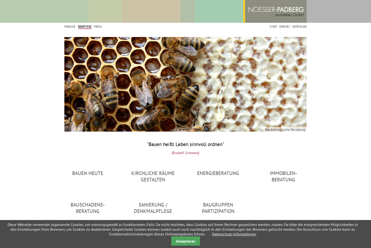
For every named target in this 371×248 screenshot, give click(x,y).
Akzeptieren (185, 241)
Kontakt (284, 26)
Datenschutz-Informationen (234, 234)
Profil (98, 26)
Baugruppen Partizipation (218, 208)
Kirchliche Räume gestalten (153, 176)
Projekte (70, 26)
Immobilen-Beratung (283, 176)
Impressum (299, 26)
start (273, 26)
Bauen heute (87, 173)
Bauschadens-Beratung (88, 208)
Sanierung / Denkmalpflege (153, 208)
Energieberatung (218, 173)
